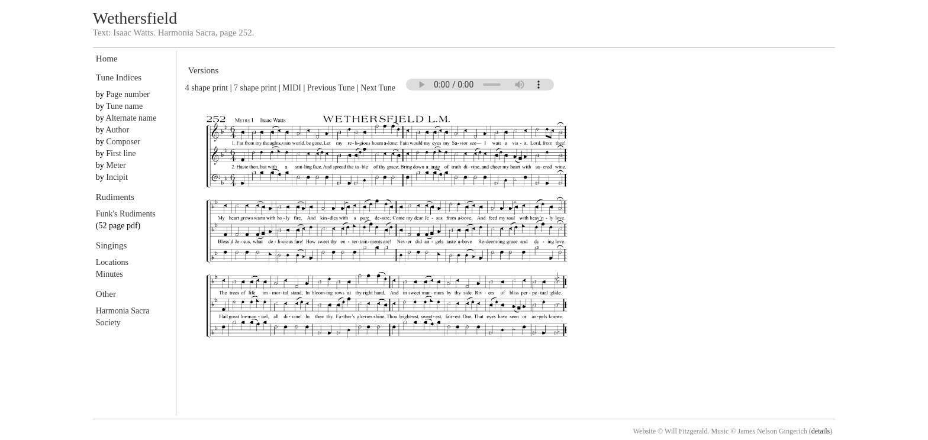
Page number (127, 94)
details (820, 431)
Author (118, 129)
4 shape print (206, 87)
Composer (123, 141)
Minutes (109, 274)
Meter (115, 165)
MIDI (291, 87)
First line (121, 153)
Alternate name (131, 118)
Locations (112, 262)
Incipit (117, 177)
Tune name (124, 106)
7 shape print (255, 87)
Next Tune (377, 87)
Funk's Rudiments (126, 213)
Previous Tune (331, 87)
